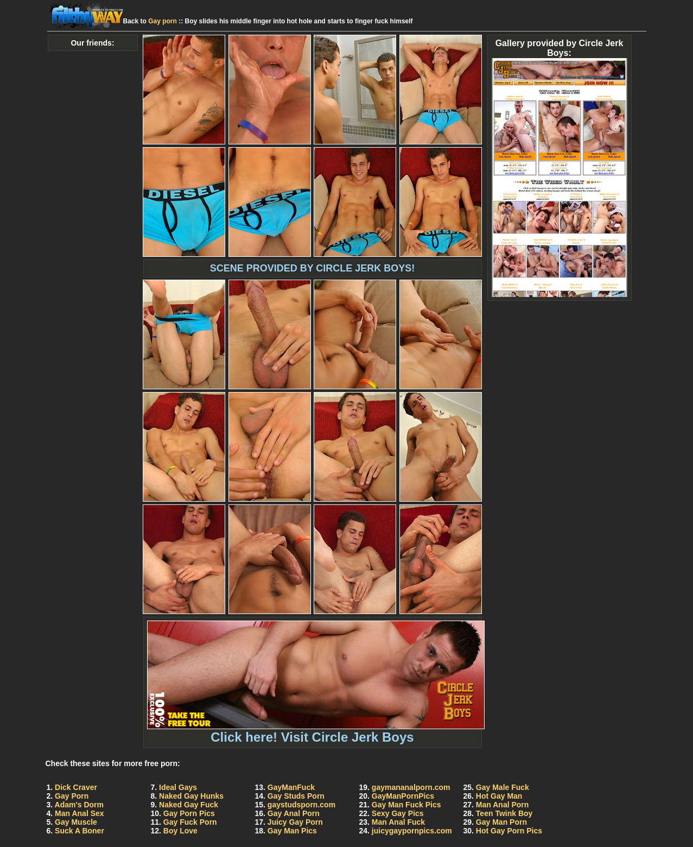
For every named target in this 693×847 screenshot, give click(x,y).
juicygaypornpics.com (412, 830)
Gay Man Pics (292, 830)
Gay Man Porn (501, 822)
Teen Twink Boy (504, 813)
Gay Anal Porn (294, 813)
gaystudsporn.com (301, 804)
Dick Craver (76, 787)
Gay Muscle (76, 822)
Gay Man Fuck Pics (406, 804)
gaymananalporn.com (411, 787)
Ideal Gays (178, 787)
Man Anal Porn (502, 804)
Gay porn (162, 21)
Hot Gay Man (499, 796)
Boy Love (180, 830)
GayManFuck (291, 787)
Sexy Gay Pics (398, 813)
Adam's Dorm (79, 804)
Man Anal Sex (79, 813)
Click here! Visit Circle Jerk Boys (316, 731)
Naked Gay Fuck (188, 804)
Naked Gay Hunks (191, 796)
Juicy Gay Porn (295, 822)
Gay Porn (71, 796)
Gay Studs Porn (296, 796)
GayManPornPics (403, 796)
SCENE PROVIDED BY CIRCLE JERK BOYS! (312, 268)
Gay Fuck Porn (190, 822)
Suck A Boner (79, 830)
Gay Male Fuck (502, 787)
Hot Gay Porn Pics (509, 830)
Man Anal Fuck (398, 822)
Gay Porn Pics (189, 813)
